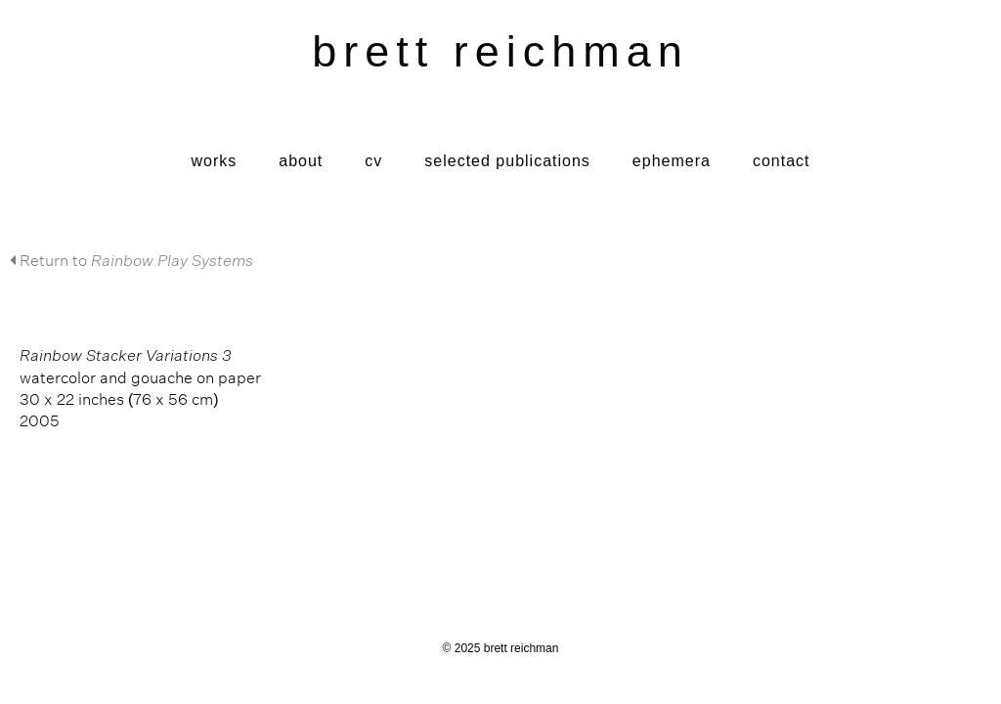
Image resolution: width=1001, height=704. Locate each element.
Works (214, 161)
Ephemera (671, 161)
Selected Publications (507, 161)
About (301, 161)
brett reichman (500, 51)
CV (373, 161)
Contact (781, 161)
